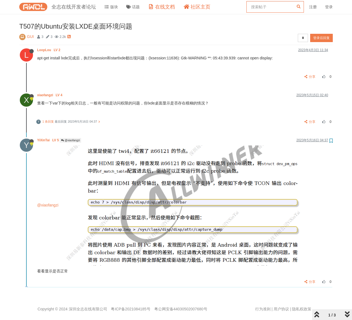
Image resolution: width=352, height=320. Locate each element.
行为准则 (263, 309)
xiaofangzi (50, 95)
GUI (30, 36)
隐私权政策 (301, 309)
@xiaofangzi (70, 140)
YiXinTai (48, 140)
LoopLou (49, 50)
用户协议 (281, 309)
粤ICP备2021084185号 (130, 309)
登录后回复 (321, 38)
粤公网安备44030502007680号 (180, 309)
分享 (310, 77)
